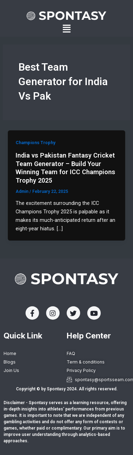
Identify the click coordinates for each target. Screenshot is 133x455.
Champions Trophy (35, 142)
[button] (67, 29)
